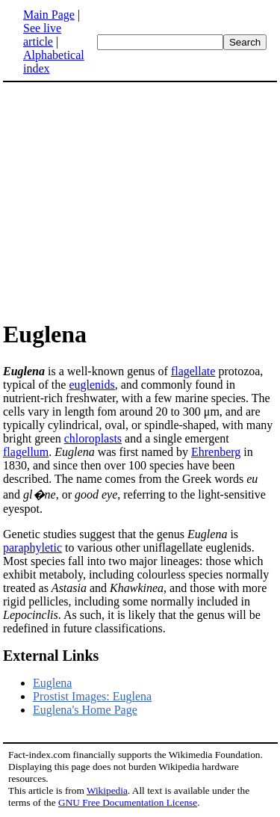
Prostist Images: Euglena (92, 696)
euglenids (91, 384)
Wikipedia (107, 790)
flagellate (193, 371)
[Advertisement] (140, 200)
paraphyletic (32, 547)
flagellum (26, 452)
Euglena (52, 682)
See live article (42, 35)
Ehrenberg (215, 452)
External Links (51, 655)
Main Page (49, 14)
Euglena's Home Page (85, 709)
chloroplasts (93, 438)
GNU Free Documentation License (127, 802)
